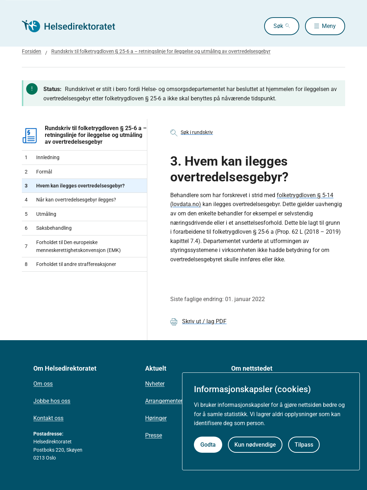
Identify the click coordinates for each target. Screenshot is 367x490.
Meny (329, 26)
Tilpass (304, 444)
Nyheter (155, 383)
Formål (38, 172)
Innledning (42, 157)
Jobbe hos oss (51, 401)
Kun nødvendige (255, 444)
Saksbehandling (48, 228)
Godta (208, 444)
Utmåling (40, 214)
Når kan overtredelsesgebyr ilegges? (70, 200)
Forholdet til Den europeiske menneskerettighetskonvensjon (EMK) (73, 246)
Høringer (156, 418)
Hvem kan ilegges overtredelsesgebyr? (75, 186)
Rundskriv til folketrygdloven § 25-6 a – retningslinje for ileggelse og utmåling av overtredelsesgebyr (161, 51)
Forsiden (31, 51)
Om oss (43, 383)
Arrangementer (163, 401)
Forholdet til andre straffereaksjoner (70, 264)
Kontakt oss (48, 418)
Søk (278, 26)
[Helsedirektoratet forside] (73, 26)
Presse (153, 435)
